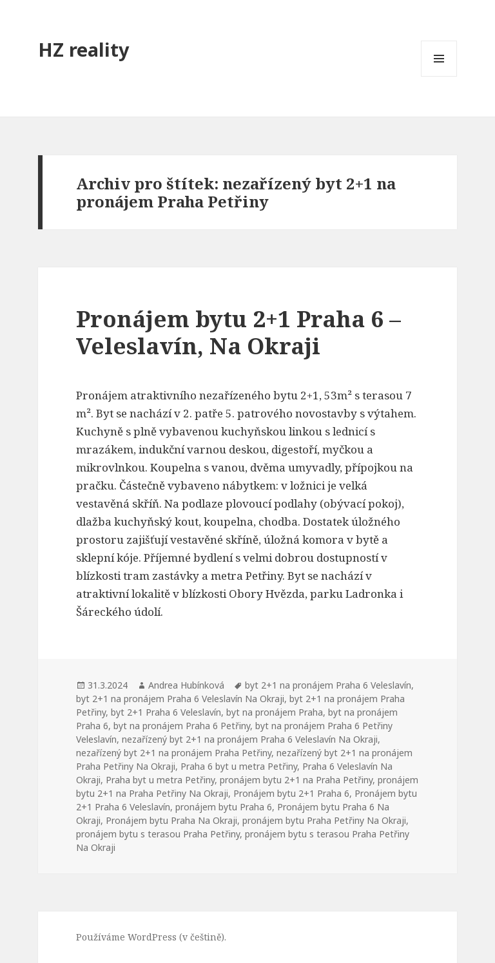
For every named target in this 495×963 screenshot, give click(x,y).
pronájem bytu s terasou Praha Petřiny (158, 834)
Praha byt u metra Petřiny (160, 780)
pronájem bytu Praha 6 (223, 807)
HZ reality (84, 49)
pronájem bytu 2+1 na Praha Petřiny (296, 780)
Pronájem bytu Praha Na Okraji (171, 820)
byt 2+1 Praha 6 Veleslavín (166, 712)
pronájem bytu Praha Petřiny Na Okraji (324, 820)
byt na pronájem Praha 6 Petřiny (181, 726)
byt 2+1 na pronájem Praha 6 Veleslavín (328, 685)
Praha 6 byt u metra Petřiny (238, 766)
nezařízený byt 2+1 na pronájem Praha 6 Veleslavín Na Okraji (250, 739)
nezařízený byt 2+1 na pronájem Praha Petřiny (173, 753)
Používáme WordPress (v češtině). (151, 937)
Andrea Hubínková (186, 685)
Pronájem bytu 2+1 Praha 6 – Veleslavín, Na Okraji (238, 332)
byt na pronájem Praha (274, 712)
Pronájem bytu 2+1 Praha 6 (291, 793)
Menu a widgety (439, 76)
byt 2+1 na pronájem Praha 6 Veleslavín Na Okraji (180, 698)
